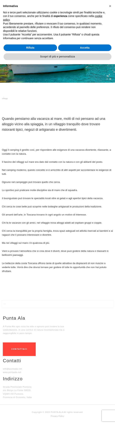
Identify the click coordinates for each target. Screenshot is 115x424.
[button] (57, 283)
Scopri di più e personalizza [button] (57, 56)
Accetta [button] (85, 47)
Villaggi (5, 98)
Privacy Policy (57, 416)
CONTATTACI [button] (19, 349)
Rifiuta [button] (30, 47)
